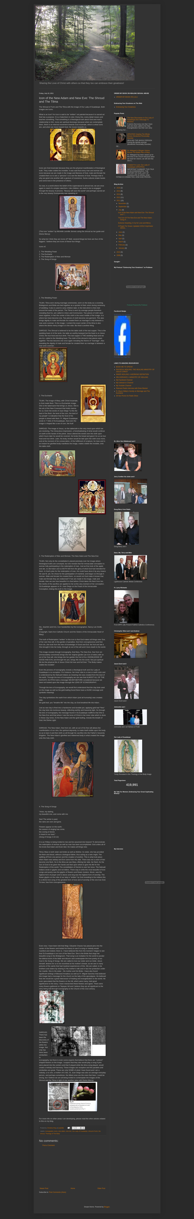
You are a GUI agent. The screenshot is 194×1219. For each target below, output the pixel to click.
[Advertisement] (72, 1167)
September (122, 207)
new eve (68, 1131)
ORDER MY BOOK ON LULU (127, 97)
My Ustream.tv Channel (124, 383)
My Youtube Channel (123, 386)
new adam (61, 1131)
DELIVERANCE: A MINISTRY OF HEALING (132, 377)
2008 (119, 255)
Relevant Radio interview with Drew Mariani (132, 388)
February (121, 245)
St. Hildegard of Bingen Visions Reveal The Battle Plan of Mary (138, 151)
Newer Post (44, 1188)
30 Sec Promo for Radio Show (127, 396)
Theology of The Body (52, 1133)
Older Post (101, 1188)
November (122, 203)
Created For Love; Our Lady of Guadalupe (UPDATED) (138, 166)
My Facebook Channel (124, 380)
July (120, 210)
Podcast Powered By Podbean (137, 305)
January (121, 248)
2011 (119, 201)
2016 (119, 188)
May (120, 235)
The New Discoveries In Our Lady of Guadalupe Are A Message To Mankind (140, 120)
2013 (119, 194)
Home (73, 1188)
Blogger (107, 1207)
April (120, 239)
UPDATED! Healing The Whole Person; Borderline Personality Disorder (138, 136)
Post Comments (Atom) (57, 1192)
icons (55, 1131)
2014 (119, 191)
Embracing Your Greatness (126, 107)
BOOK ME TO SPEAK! (124, 367)
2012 (119, 197)
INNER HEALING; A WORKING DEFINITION (132, 374)
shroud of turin (93, 1131)
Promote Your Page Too (122, 357)
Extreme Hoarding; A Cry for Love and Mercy (134, 223)
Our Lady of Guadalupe (80, 1131)
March (121, 242)
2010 (119, 252)
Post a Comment (49, 1145)
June (120, 232)
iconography (49, 1131)
